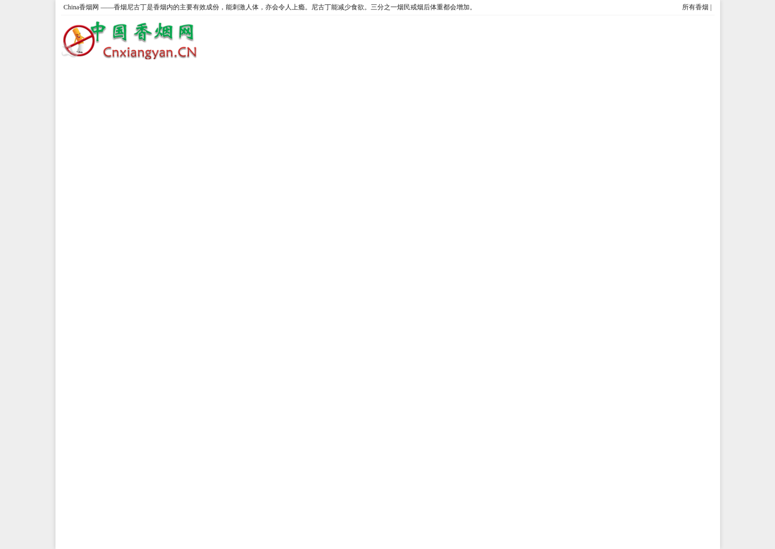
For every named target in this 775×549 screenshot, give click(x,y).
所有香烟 (695, 7)
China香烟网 (81, 7)
